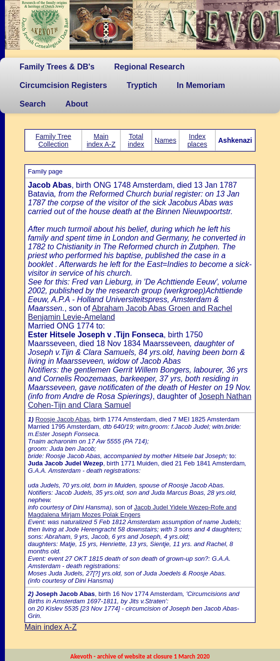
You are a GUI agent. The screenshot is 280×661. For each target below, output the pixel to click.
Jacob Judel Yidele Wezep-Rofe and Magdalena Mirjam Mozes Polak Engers (132, 511)
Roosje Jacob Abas (62, 419)
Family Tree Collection (53, 140)
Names (165, 140)
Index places (197, 140)
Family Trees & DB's (57, 67)
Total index (136, 140)
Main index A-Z (101, 140)
